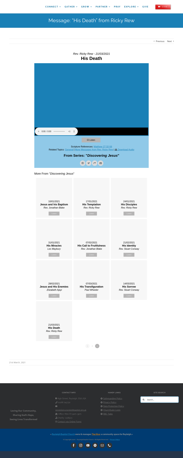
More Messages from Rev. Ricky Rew (94, 149)
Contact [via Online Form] (69, 422)
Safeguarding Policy (112, 398)
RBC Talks (108, 414)
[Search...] (159, 399)
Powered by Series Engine (138, 354)
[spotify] (95, 445)
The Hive (96, 434)
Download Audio (126, 149)
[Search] (143, 399)
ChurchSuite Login (111, 410)
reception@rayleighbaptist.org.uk (70, 410)
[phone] (109, 445)
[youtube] (88, 445)
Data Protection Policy (113, 406)
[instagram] (81, 445)
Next (169, 41)
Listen (92, 140)
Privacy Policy (109, 402)
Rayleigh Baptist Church (63, 434)
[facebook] (73, 445)
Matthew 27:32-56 (103, 146)
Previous (160, 41)
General (69, 149)
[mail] (102, 445)
